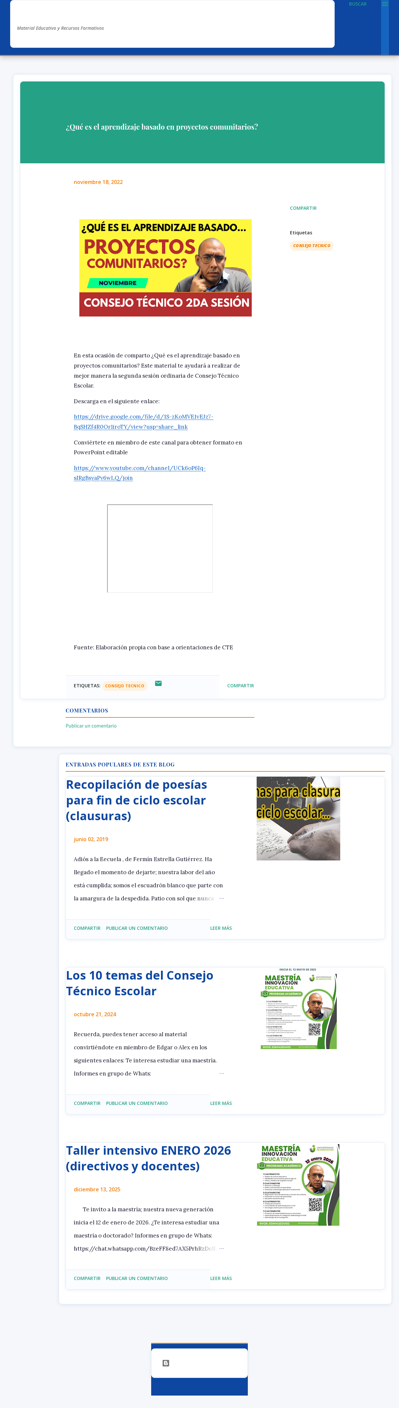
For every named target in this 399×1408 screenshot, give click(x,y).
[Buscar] (358, 4)
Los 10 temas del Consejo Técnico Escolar (140, 983)
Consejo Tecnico (311, 245)
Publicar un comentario (91, 726)
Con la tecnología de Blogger (199, 1363)
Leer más (221, 928)
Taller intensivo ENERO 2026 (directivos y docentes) (148, 1158)
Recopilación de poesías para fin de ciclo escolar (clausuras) (136, 800)
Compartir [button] (303, 208)
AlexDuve (41, 15)
